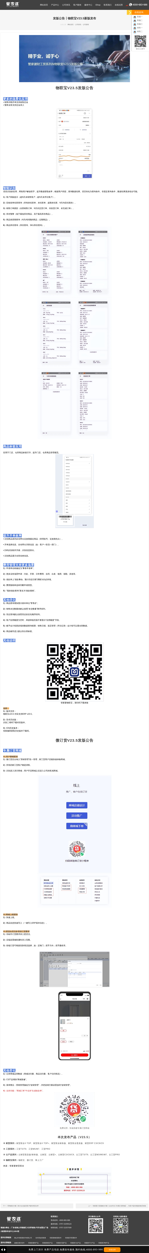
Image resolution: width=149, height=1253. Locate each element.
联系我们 (108, 5)
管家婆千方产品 (89, 1243)
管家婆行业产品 (75, 1243)
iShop (97, 5)
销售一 (138, 28)
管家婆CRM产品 (103, 1243)
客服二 (138, 20)
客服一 (138, 17)
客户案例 (77, 5)
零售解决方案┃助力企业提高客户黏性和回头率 (23, 1206)
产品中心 (55, 5)
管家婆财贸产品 (47, 1243)
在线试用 (119, 5)
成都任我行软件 (19, 1243)
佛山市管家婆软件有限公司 (23, 1238)
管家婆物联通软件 (55, 1238)
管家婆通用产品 (33, 1243)
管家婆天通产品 (61, 1243)
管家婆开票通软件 (71, 1238)
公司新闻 (86, 24)
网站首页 (44, 5)
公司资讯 (66, 5)
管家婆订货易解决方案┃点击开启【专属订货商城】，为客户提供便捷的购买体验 (119, 1206)
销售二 (138, 31)
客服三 (138, 24)
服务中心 (88, 5)
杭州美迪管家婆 (41, 1238)
